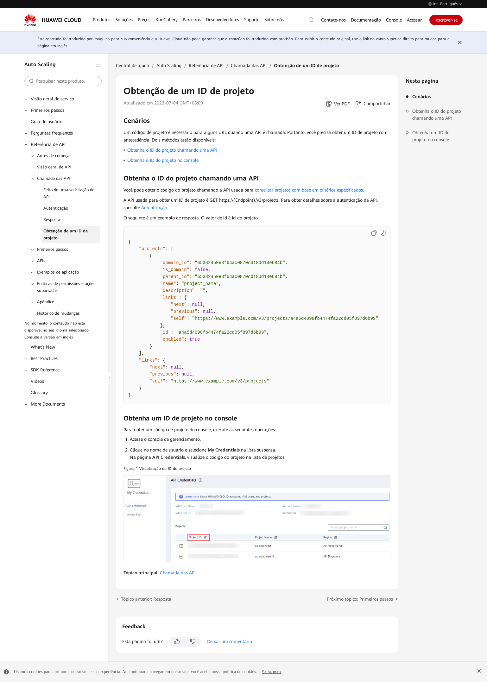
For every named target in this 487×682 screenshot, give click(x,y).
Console (394, 19)
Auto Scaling (168, 65)
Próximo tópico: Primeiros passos (360, 599)
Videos (37, 381)
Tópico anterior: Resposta (146, 599)
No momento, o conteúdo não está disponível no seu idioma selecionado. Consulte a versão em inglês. (57, 330)
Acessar (414, 19)
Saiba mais (271, 671)
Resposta (51, 219)
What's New (43, 347)
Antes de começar (54, 155)
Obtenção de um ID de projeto (65, 234)
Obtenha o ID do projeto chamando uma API (436, 115)
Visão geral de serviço (52, 98)
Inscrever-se (446, 19)
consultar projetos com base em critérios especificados (309, 190)
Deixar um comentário (229, 641)
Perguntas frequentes (52, 133)
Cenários (421, 96)
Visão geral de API (54, 167)
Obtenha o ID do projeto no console (163, 160)
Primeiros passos (47, 110)
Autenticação (55, 208)
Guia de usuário (46, 121)
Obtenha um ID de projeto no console (430, 136)
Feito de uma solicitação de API (68, 193)
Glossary (39, 392)
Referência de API (48, 144)
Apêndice (45, 302)
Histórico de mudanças (58, 313)
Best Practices (44, 358)
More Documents (48, 404)
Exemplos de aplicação (58, 272)
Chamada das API (53, 178)
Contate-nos (333, 19)
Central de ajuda (132, 65)
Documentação (366, 19)
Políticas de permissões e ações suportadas (66, 287)
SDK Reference (45, 369)
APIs (41, 260)
